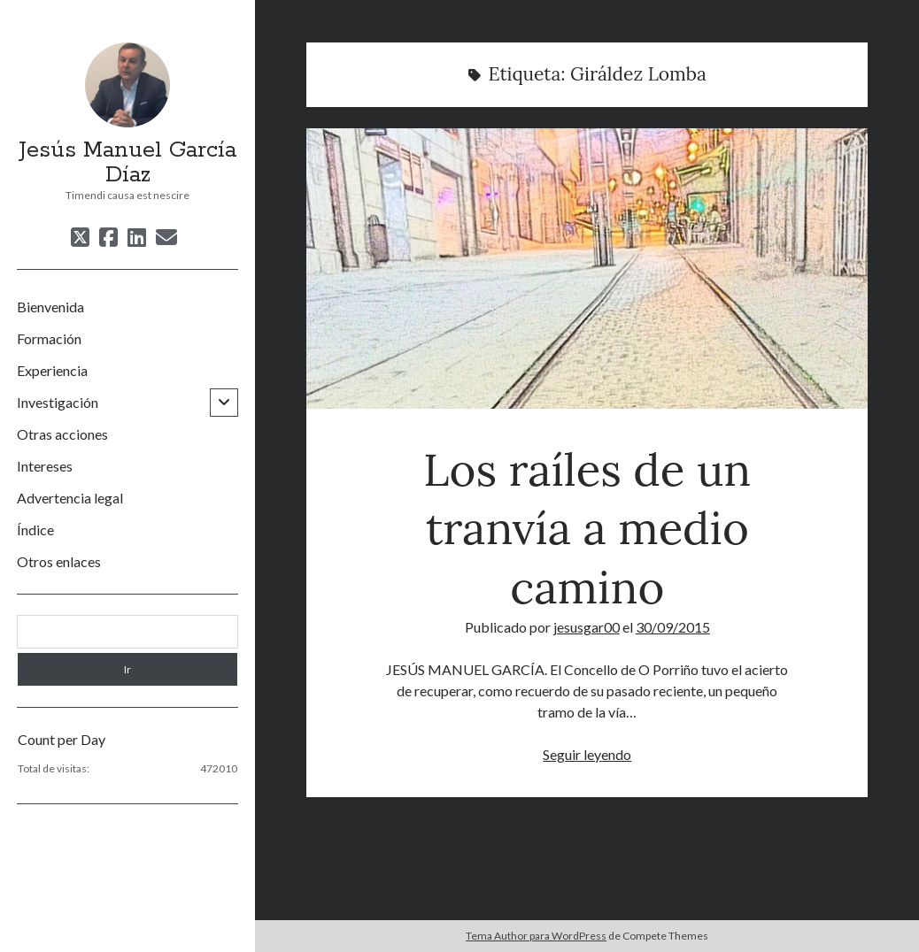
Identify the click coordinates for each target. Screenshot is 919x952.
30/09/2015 (673, 626)
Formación (49, 338)
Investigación (57, 402)
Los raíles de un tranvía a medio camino (587, 268)
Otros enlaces (59, 561)
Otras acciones (62, 434)
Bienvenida (50, 306)
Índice (35, 529)
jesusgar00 (586, 626)
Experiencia (52, 370)
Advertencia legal (70, 497)
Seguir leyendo (587, 754)
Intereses (45, 465)
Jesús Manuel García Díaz (127, 162)
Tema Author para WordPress (536, 935)
